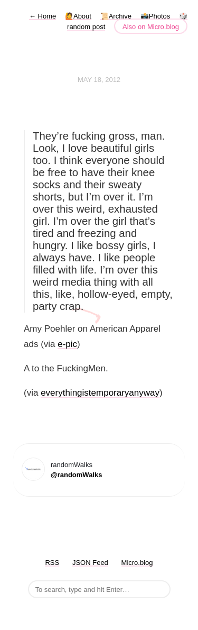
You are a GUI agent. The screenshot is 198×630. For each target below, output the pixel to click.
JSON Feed (90, 563)
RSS (52, 563)
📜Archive (115, 16)
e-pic (67, 344)
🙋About (78, 16)
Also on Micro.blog (150, 27)
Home (42, 16)
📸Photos (155, 16)
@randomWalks (76, 475)
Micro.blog (137, 563)
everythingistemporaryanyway (100, 393)
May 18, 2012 (99, 80)
